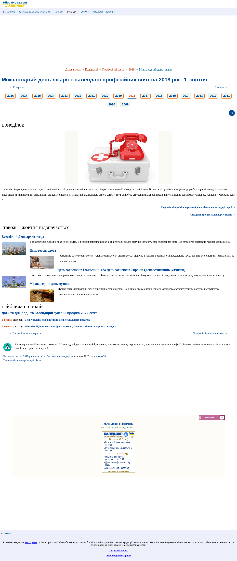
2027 (24, 95)
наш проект (31, 542)
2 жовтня (7, 319)
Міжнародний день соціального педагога (66, 319)
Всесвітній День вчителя (40, 326)
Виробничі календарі (58, 356)
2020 (105, 95)
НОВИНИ (58, 12)
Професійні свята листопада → (210, 333)
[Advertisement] (99, 42)
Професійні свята (113, 69)
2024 (51, 95)
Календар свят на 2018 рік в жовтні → (24, 356)
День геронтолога (43, 250)
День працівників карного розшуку (95, 326)
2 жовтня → (221, 87)
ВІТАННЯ (84, 12)
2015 (172, 95)
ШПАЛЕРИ (110, 12)
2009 (125, 104)
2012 (213, 95)
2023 (64, 95)
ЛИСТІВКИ (97, 12)
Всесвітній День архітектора (23, 236)
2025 (37, 95)
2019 (118, 95)
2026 (10, 95)
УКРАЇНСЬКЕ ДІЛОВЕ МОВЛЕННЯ (34, 12)
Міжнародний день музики (50, 284)
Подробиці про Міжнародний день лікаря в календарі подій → (198, 207)
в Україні (101, 356)
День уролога (33, 319)
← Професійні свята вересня (25, 333)
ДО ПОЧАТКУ (8, 12)
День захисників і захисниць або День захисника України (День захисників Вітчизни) (121, 270)
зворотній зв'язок (118, 550)
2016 (159, 95)
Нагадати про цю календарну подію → (212, 214)
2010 (111, 104)
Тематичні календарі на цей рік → (22, 360)
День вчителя (64, 326)
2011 (226, 95)
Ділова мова (73, 69)
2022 (78, 95)
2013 (199, 95)
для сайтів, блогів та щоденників (118, 427)
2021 (91, 95)
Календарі (91, 69)
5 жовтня (7, 326)
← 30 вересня (17, 87)
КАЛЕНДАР (71, 12)
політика (6, 533)
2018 (132, 69)
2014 (186, 95)
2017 (145, 95)
